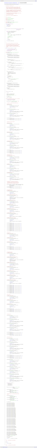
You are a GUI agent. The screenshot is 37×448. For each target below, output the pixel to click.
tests (18, 2)
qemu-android (6, 2)
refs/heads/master (14, 2)
